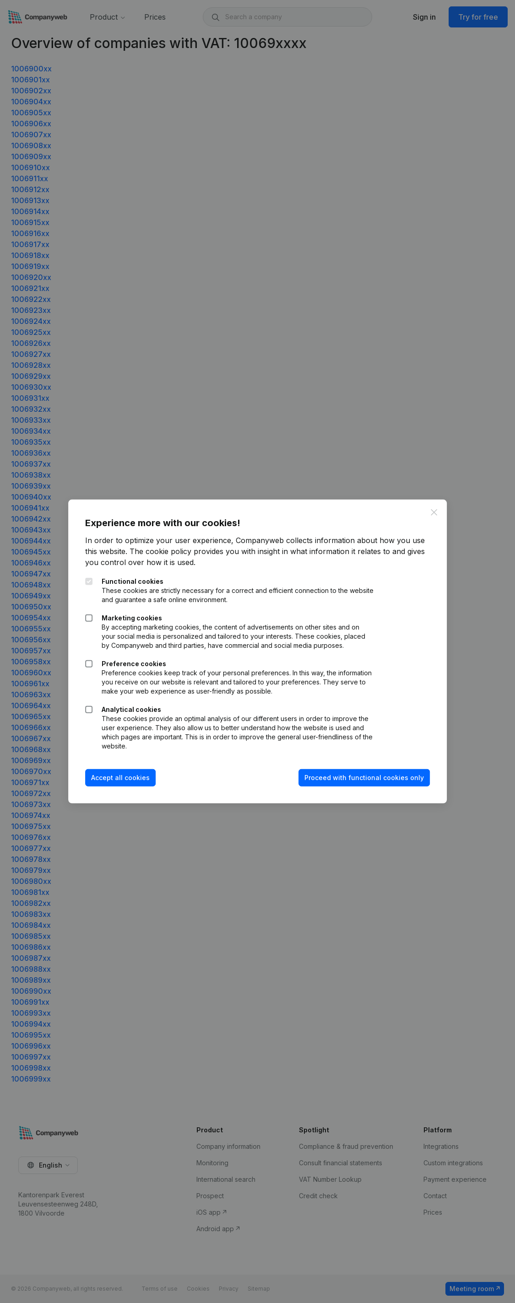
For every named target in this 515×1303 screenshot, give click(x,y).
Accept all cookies (121, 777)
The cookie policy (162, 551)
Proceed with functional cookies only (363, 777)
